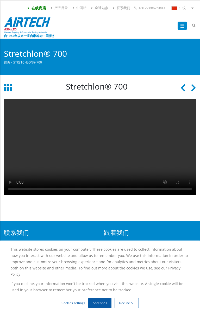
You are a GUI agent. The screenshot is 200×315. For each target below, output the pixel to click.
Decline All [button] (126, 303)
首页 (7, 62)
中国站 (79, 7)
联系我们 (121, 7)
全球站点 (99, 7)
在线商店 (36, 7)
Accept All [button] (100, 303)
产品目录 (59, 7)
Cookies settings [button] (73, 303)
